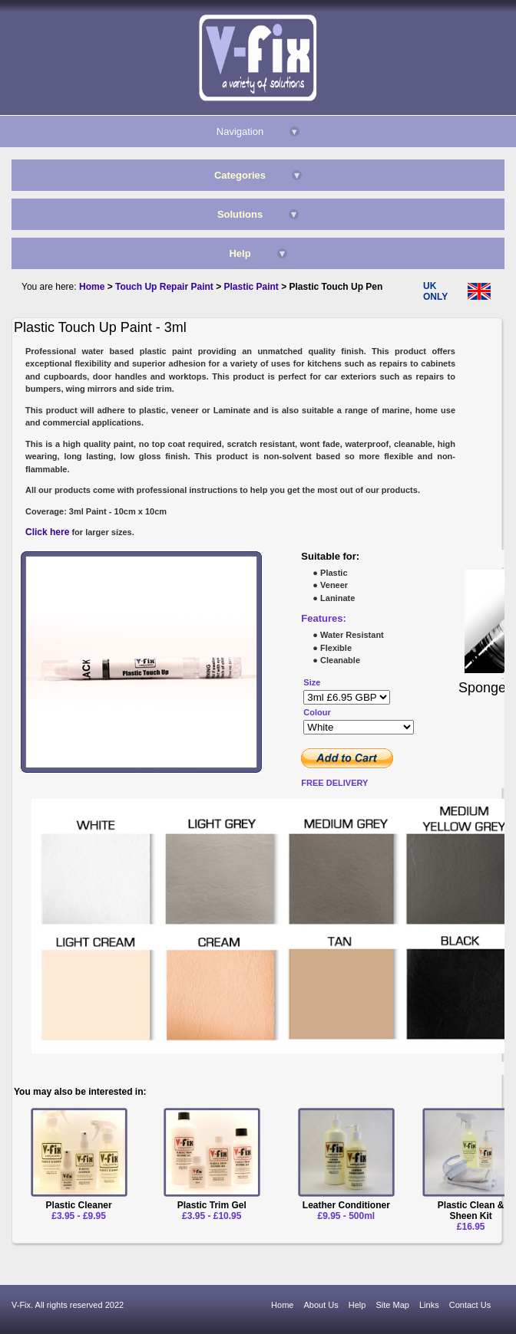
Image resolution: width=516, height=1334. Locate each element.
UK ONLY (435, 291)
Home (282, 1304)
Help (357, 1304)
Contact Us (470, 1304)
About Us (321, 1304)
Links (429, 1304)
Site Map (392, 1304)
